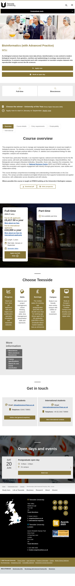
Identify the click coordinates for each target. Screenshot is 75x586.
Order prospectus (46, 193)
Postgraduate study (36, 11)
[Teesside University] (15, 524)
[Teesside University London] (18, 533)
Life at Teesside (18, 502)
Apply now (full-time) (15, 262)
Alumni (54, 502)
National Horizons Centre (38, 170)
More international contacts (55, 430)
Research (39, 502)
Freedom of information (42, 573)
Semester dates (12, 255)
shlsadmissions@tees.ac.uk (24, 415)
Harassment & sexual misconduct (43, 575)
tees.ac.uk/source (41, 336)
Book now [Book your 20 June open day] (43, 485)
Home (3, 499)
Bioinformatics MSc (18, 581)
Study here (6, 502)
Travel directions (32, 524)
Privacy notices (21, 573)
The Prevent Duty (5, 575)
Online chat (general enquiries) (20, 428)
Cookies (52, 573)
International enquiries (36, 533)
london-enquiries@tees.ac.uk (38, 562)
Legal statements (30, 573)
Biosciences (55, 93)
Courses (22, 499)
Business (30, 502)
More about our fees (12, 230)
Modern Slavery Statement (62, 573)
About (47, 502)
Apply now (38, 69)
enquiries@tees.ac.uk (36, 531)
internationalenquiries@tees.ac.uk (55, 417)
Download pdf (28, 193)
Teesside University (8, 5)
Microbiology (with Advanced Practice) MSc (36, 581)
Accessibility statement (28, 575)
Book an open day (39, 75)
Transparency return (16, 575)
